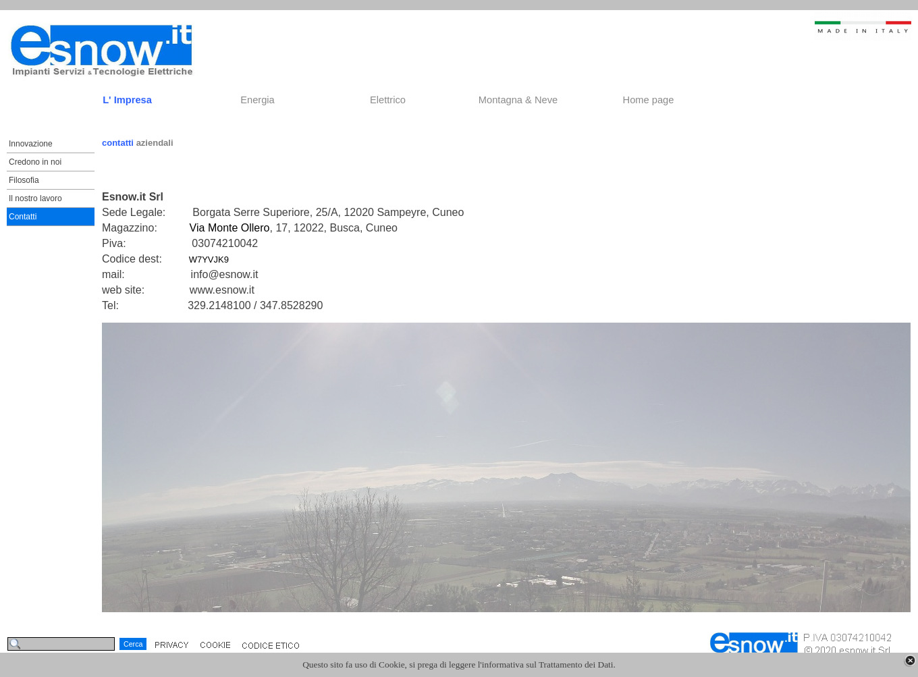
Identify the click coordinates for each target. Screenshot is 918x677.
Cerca (133, 644)
